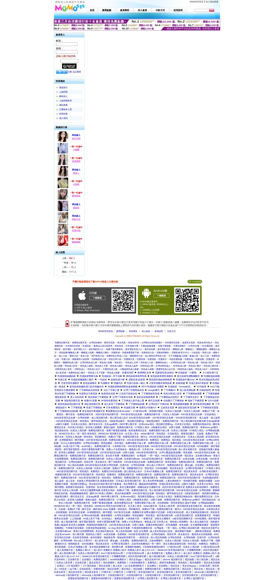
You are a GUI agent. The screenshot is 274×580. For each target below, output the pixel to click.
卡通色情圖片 (179, 346)
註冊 (70, 72)
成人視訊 (63, 118)
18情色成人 (79, 369)
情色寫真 (119, 346)
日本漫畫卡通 (132, 346)
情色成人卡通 (101, 366)
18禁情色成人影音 (63, 369)
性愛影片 (162, 359)
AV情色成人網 (179, 366)
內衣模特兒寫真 (172, 342)
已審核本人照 (65, 109)
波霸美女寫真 (188, 342)
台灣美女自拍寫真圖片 (152, 342)
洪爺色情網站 (162, 352)
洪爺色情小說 (147, 352)
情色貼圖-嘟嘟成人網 (69, 352)
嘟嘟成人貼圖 (87, 352)
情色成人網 (193, 362)
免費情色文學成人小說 (116, 356)
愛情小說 (74, 356)
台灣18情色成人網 (88, 362)
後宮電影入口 (80, 349)
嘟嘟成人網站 (102, 352)
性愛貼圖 (199, 359)
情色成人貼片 (201, 369)
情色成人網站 (116, 366)
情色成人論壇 (131, 366)
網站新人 (63, 96)
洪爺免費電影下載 (130, 352)
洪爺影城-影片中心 (180, 352)
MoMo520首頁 (196, 2)
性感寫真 (86, 346)
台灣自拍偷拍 (95, 342)
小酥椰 (76, 149)
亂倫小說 (194, 356)
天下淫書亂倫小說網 (177, 356)
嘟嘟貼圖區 (201, 349)
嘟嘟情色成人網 (70, 362)
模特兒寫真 (109, 342)
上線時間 (63, 92)
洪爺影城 (115, 352)
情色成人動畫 (113, 372)
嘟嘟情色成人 (162, 362)
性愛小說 (66, 359)
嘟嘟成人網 (178, 349)
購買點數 (120, 331)
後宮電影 (67, 349)
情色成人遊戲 (86, 366)
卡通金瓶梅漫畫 (148, 346)
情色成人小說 (146, 362)
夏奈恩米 (76, 196)
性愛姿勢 (210, 359)
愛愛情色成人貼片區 (165, 369)
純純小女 (76, 219)
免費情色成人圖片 (76, 372)
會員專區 (133, 331)
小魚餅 (76, 184)
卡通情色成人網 (110, 369)
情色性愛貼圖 (176, 359)
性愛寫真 (141, 359)
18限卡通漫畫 (164, 346)
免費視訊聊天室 (62, 342)
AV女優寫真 (207, 346)
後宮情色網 (150, 349)
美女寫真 (121, 342)
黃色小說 (84, 356)
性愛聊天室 (129, 359)
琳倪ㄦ (76, 173)
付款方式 (171, 331)
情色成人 (118, 362)
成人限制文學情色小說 (155, 356)
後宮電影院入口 (96, 349)
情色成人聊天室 (211, 366)
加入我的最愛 (212, 2)
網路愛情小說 (136, 356)
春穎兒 (76, 207)
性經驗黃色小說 (99, 359)
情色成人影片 (207, 362)
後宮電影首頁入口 (133, 349)
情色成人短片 (94, 369)
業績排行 (63, 87)
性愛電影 (152, 359)
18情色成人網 (146, 366)
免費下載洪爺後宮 (114, 349)
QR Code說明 (194, 281)
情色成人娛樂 (147, 369)
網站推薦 (63, 105)
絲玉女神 (76, 138)
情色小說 (206, 352)
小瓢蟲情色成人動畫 (129, 369)
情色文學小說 (115, 359)
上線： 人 (68, 258)
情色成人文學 (131, 362)
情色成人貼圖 (105, 362)
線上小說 (205, 356)
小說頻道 (196, 352)
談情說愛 (63, 114)
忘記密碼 (77, 72)
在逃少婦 (76, 230)
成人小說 (63, 356)
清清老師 (76, 161)
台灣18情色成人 (163, 366)
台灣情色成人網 (178, 362)
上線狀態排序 (65, 100)
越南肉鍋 (76, 242)
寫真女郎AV (133, 342)
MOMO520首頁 (105, 331)
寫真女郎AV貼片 (204, 342)
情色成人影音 (71, 366)
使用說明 (158, 331)
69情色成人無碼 (185, 369)
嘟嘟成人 (190, 349)
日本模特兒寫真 (72, 346)
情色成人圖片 (195, 366)
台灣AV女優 (193, 346)
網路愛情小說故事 (80, 359)
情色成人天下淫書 (96, 372)
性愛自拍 (189, 359)
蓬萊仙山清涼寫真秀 (102, 346)
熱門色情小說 (97, 356)
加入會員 (146, 331)
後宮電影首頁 (163, 349)
